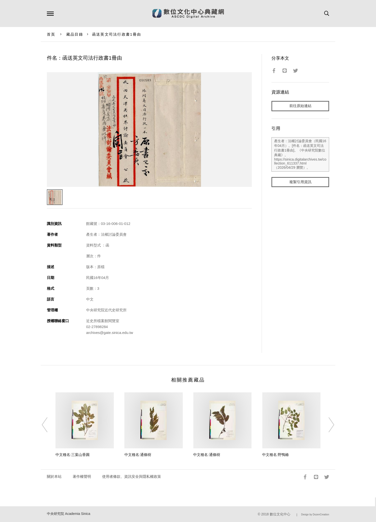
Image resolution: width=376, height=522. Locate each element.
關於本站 (54, 476)
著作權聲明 (82, 476)
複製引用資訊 (300, 182)
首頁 (51, 34)
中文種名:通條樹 (137, 455)
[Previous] (49, 424)
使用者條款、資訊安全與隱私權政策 (131, 476)
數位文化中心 (280, 514)
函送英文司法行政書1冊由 (116, 34)
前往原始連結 (300, 106)
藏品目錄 (74, 34)
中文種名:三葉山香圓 (72, 455)
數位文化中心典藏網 (188, 13)
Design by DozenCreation (315, 514)
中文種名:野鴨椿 (275, 455)
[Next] (327, 424)
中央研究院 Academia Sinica (68, 514)
